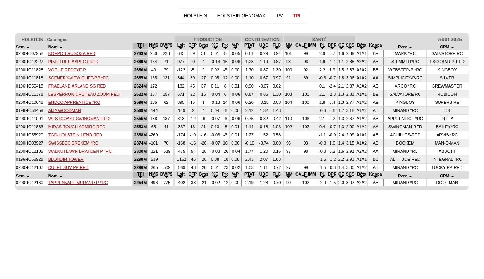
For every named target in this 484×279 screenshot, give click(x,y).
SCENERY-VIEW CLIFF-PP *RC (78, 78)
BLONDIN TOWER (66, 159)
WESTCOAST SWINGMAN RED (79, 118)
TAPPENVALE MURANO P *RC (78, 182)
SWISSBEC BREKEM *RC (73, 143)
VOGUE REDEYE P (67, 69)
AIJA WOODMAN (64, 110)
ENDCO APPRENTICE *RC (74, 102)
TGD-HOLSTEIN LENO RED (75, 135)
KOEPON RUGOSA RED (72, 53)
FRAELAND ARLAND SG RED (77, 86)
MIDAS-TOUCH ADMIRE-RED (76, 126)
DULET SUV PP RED (68, 167)
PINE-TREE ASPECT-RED (73, 61)
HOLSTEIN (195, 16)
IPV (279, 16)
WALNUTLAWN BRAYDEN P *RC (80, 151)
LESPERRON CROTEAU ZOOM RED (84, 94)
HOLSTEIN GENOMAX (241, 16)
